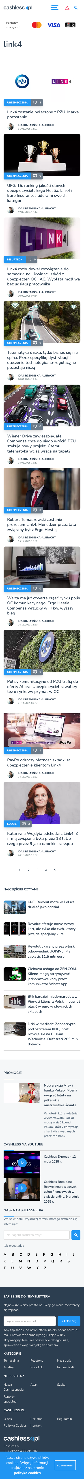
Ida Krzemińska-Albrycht (37, 125)
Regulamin (64, 1419)
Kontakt (35, 1425)
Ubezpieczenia (17, 102)
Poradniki (36, 1367)
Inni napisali (65, 1367)
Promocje (13, 1073)
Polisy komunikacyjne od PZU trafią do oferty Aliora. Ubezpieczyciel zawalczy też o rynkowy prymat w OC (42, 686)
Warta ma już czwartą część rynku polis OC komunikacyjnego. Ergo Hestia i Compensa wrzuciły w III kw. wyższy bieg (43, 605)
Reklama (36, 1419)
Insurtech (14, 259)
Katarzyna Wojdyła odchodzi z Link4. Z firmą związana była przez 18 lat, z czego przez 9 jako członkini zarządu (42, 838)
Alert (33, 1385)
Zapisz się (69, 1321)
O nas (8, 1419)
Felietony (36, 1360)
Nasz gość (64, 1360)
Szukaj (61, 1385)
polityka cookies (27, 1472)
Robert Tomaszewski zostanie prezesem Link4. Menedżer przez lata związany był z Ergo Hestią (41, 524)
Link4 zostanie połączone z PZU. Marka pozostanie (43, 114)
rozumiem (65, 1465)
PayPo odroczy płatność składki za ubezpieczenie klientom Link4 (39, 762)
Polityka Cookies (15, 1425)
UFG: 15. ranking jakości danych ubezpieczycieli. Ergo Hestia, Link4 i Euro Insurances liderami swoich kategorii (39, 193)
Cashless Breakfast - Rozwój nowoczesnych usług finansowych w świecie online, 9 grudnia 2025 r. (61, 1192)
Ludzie (12, 824)
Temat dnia (11, 1360)
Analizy (9, 1367)
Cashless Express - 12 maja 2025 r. (60, 1159)
